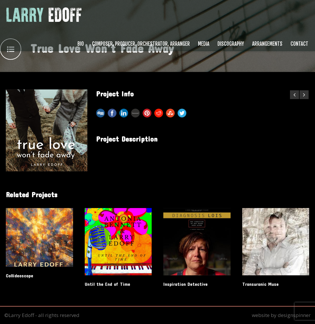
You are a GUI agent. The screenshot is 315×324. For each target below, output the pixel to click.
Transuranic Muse (260, 284)
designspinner (294, 315)
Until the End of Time (107, 284)
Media (203, 44)
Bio (80, 44)
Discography (230, 44)
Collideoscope (19, 275)
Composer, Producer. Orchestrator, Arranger (141, 44)
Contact (299, 44)
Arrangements (267, 44)
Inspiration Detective (185, 284)
